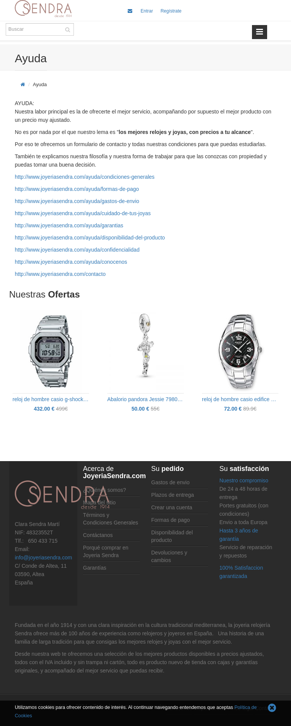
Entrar (147, 11)
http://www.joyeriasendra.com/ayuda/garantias (69, 225)
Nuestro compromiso (243, 480)
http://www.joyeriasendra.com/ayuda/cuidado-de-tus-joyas (83, 213)
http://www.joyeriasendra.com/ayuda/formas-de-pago (77, 189)
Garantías (94, 568)
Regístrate (171, 11)
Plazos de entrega (172, 495)
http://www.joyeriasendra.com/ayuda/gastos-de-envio (77, 201)
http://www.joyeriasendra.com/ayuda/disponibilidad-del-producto (90, 238)
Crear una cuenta (171, 507)
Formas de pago (170, 520)
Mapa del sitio (99, 502)
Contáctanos (98, 535)
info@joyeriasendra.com (43, 557)
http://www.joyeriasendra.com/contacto (60, 274)
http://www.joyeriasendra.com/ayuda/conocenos (71, 262)
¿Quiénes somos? (104, 490)
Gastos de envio (170, 482)
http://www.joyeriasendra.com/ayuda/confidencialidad (77, 250)
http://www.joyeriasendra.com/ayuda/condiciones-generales (85, 177)
